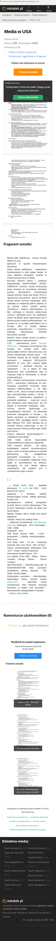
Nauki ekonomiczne (14, 852)
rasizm (41, 457)
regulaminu (42, 906)
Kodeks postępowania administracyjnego (27, 829)
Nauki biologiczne (13, 848)
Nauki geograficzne (13, 862)
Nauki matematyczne (14, 870)
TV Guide (23, 488)
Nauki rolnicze (11, 880)
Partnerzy (46, 913)
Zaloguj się (14, 625)
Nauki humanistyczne (38, 862)
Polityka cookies (20, 909)
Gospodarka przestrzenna (27, 825)
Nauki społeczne (36, 880)
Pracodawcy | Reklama (26, 913)
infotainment (12, 582)
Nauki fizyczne (35, 857)
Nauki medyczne (36, 870)
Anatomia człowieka (39, 817)
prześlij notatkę (28, 656)
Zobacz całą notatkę (28, 97)
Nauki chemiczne (36, 848)
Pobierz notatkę (28, 72)
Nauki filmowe (35, 852)
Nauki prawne (35, 875)
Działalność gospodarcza (20, 821)
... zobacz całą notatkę (17, 593)
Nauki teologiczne (37, 884)
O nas (39, 913)
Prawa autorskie (9, 913)
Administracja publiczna (17, 817)
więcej (37, 1)
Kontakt (6, 916)
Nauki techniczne (12, 884)
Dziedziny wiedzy (15, 841)
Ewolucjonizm (39, 821)
